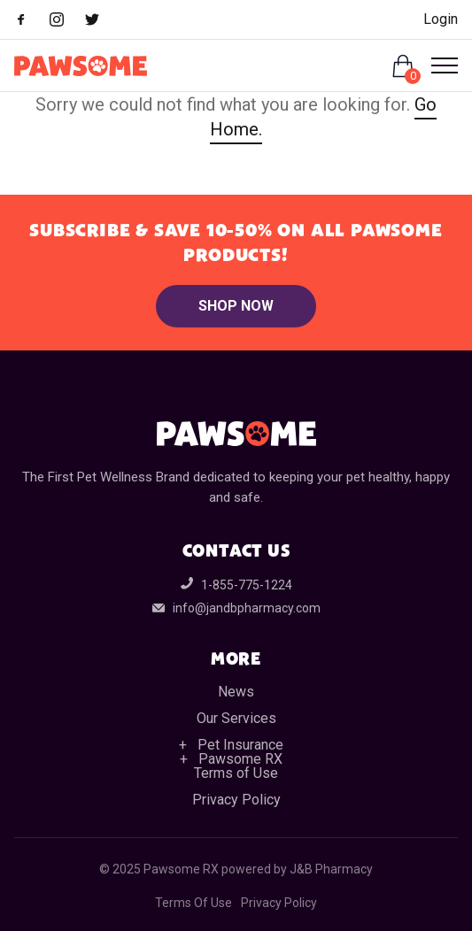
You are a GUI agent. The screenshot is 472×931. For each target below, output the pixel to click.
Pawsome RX (240, 758)
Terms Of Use (193, 902)
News (236, 691)
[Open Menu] (437, 65)
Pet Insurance (240, 744)
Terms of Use (236, 773)
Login (440, 19)
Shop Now (236, 305)
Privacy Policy (236, 799)
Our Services (236, 718)
